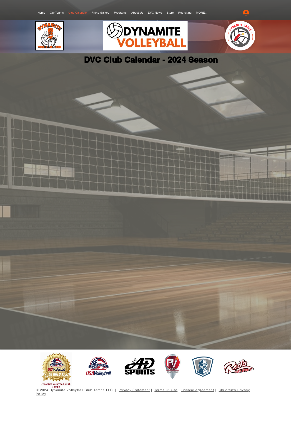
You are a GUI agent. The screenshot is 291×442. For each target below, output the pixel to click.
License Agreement (197, 390)
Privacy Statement (134, 390)
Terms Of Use (165, 390)
